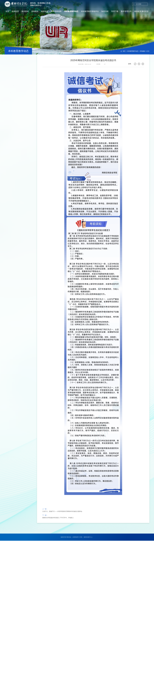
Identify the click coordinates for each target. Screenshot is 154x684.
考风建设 (142, 51)
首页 (124, 51)
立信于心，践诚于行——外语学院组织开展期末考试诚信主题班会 (62, 518)
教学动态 (12, 67)
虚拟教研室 (13, 60)
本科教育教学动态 (132, 51)
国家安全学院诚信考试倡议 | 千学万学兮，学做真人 (58, 524)
